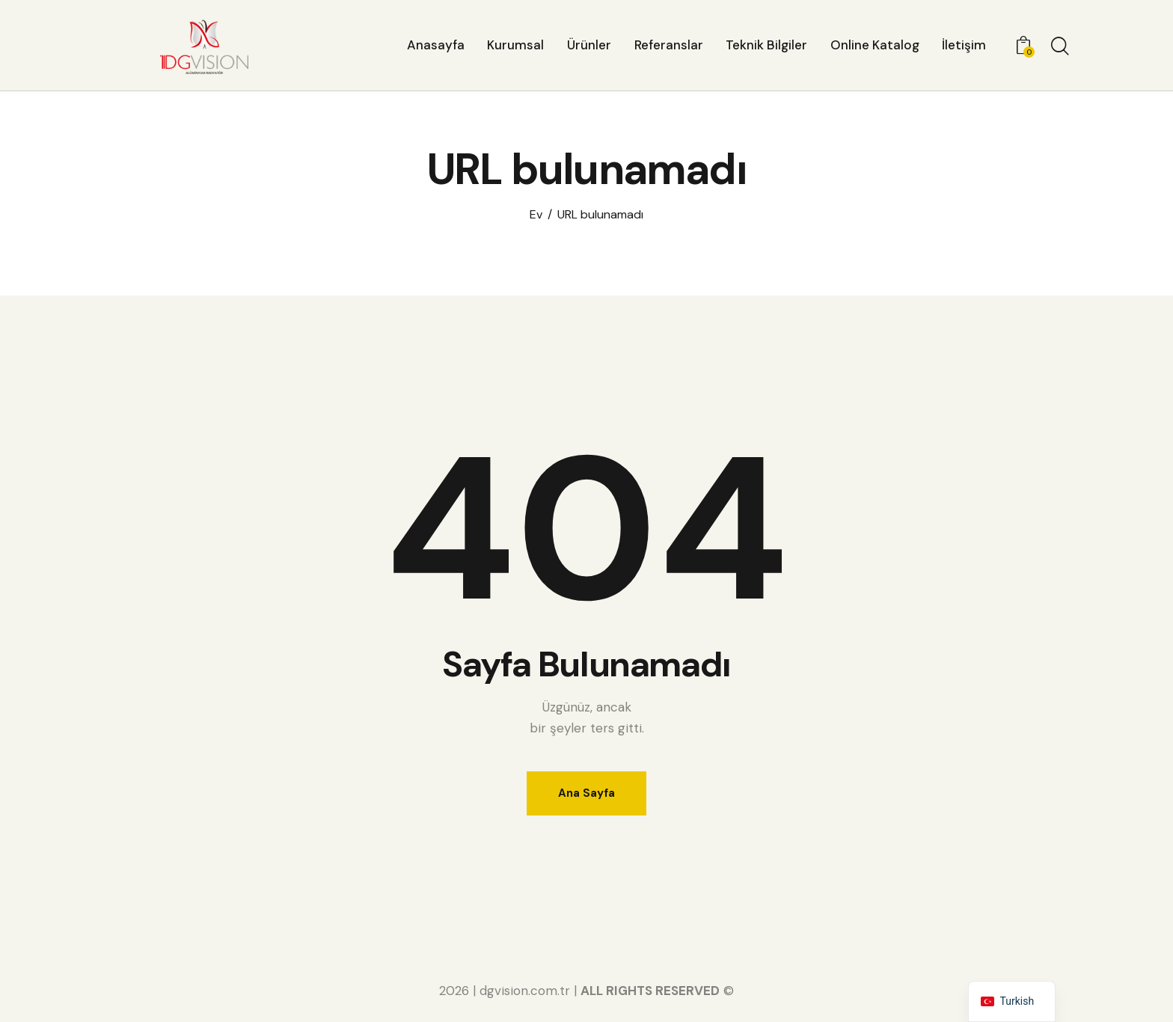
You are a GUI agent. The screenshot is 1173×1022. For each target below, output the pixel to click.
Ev (536, 214)
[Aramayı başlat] (1060, 47)
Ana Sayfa (586, 793)
